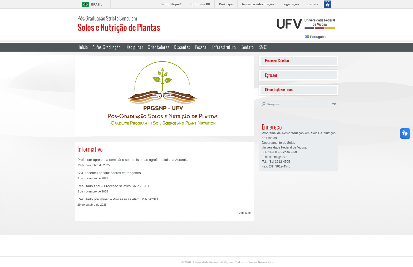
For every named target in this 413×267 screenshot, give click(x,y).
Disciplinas (134, 47)
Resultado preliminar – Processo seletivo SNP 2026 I (117, 199)
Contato (247, 47)
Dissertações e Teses (279, 89)
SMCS (264, 47)
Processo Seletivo (277, 60)
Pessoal (201, 47)
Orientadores (158, 47)
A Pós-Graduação (106, 47)
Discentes (182, 47)
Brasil (96, 4)
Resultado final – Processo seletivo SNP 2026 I (113, 186)
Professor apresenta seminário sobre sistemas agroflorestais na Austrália (132, 160)
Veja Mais (245, 212)
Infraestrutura (224, 47)
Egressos (271, 75)
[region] (164, 95)
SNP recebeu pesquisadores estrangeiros (109, 173)
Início (83, 47)
